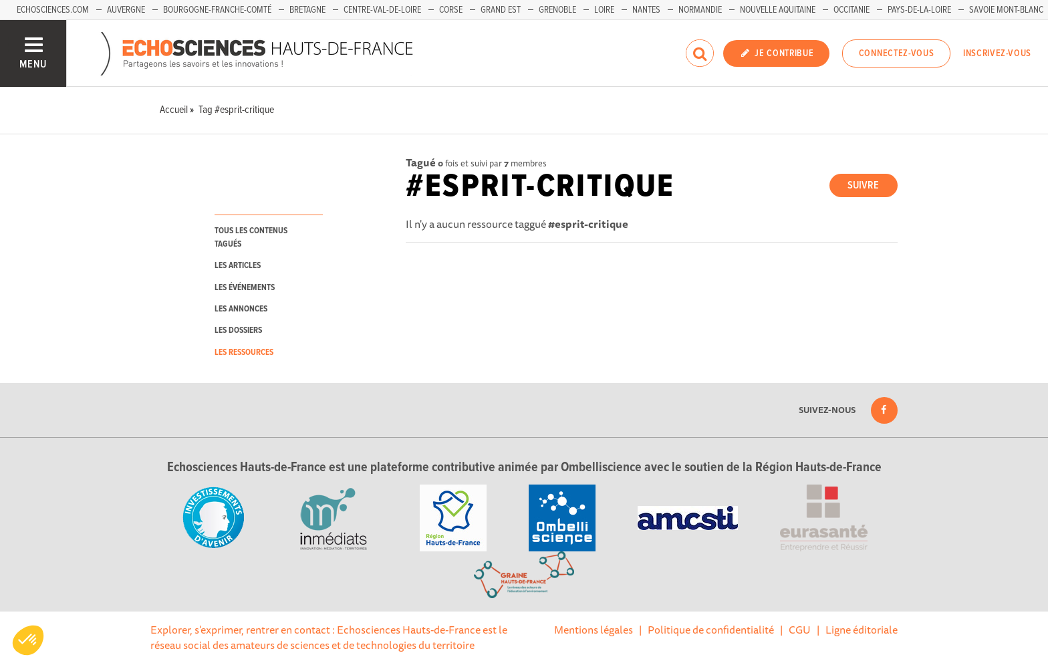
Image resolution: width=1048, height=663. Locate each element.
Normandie (700, 10)
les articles (238, 265)
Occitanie (851, 10)
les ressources (244, 352)
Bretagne (307, 10)
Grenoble (557, 10)
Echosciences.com (53, 10)
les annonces (241, 309)
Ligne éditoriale (861, 629)
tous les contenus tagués (251, 237)
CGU (800, 629)
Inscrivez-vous (997, 53)
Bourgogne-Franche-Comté (217, 10)
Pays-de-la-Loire (919, 10)
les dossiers (238, 330)
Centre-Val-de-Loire (382, 10)
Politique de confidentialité (711, 629)
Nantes (646, 10)
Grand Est (501, 10)
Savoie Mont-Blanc (1006, 10)
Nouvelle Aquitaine (777, 10)
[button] (28, 640)
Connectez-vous (896, 53)
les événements (245, 287)
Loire (604, 10)
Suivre (863, 185)
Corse (451, 10)
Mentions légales (593, 629)
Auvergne (126, 10)
